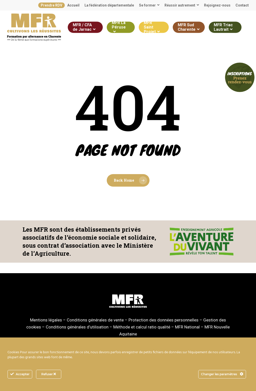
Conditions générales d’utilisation (77, 326)
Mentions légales (46, 319)
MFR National (187, 326)
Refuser (48, 374)
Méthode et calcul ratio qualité (141, 326)
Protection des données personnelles (163, 319)
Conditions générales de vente (95, 319)
